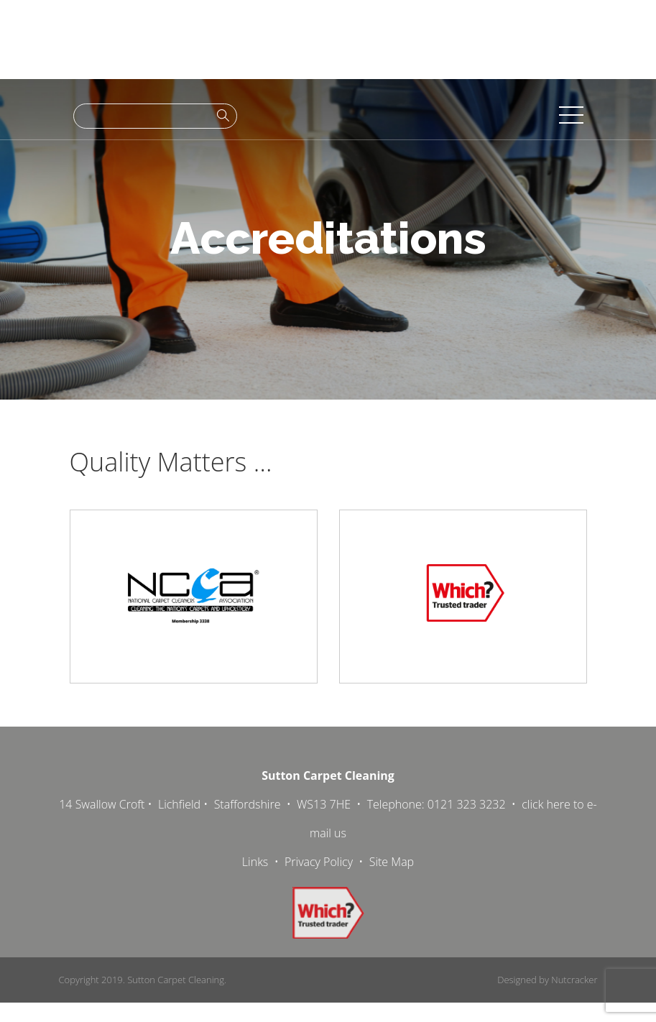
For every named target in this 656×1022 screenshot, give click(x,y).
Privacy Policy (319, 862)
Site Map (391, 862)
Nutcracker (574, 979)
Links (255, 862)
